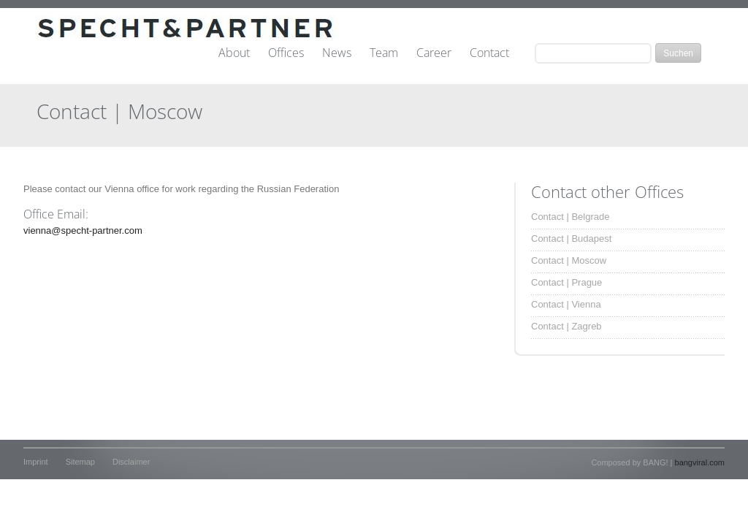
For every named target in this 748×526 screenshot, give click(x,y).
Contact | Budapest (571, 238)
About (234, 53)
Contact (489, 53)
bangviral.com (700, 462)
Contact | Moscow (568, 260)
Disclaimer (131, 461)
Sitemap (80, 461)
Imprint (35, 461)
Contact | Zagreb (566, 326)
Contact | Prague (566, 282)
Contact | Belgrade (570, 216)
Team (384, 53)
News (336, 53)
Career (433, 53)
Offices (286, 53)
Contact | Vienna (566, 304)
